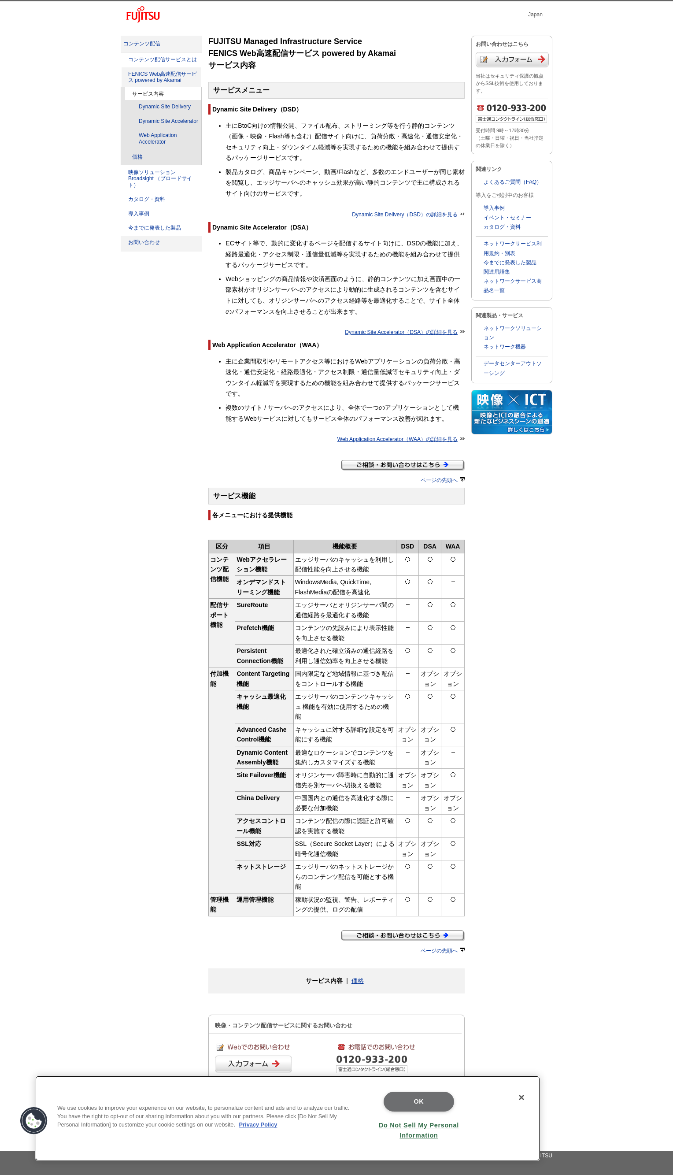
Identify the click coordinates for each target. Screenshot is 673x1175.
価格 (137, 157)
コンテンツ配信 (141, 44)
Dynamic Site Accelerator (168, 121)
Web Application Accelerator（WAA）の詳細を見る (401, 439)
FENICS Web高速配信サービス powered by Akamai (162, 77)
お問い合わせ (144, 242)
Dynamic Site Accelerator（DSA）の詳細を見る (405, 332)
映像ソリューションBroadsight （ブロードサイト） (160, 178)
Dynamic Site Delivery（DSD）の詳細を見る (408, 214)
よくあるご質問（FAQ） (513, 182)
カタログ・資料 (146, 199)
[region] (287, 1118)
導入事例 (138, 214)
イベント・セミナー (507, 218)
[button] (34, 1121)
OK (419, 1101)
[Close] (521, 1097)
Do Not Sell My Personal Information (419, 1130)
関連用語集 (497, 272)
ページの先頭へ (443, 480)
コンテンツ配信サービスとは (162, 59)
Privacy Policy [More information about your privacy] (258, 1124)
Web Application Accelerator (158, 138)
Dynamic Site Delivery (165, 107)
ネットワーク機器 (505, 347)
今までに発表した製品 (154, 228)
